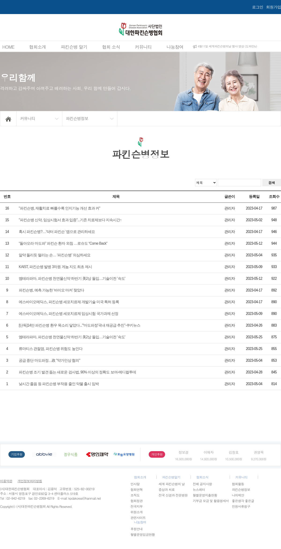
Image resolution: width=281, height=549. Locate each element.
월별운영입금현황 (142, 534)
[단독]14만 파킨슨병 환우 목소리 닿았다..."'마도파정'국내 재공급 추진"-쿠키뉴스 (79, 325)
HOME (8, 47)
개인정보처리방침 (30, 481)
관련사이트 (138, 517)
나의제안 (238, 495)
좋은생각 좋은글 (243, 500)
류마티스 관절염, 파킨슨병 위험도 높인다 (50, 349)
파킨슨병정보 (241, 489)
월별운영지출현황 (205, 495)
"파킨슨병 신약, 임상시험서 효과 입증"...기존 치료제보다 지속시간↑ (70, 220)
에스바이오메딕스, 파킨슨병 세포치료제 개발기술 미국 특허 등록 (69, 302)
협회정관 (136, 500)
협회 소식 (111, 47)
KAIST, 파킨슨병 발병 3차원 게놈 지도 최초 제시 (55, 267)
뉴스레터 (199, 489)
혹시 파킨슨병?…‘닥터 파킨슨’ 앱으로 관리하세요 (57, 232)
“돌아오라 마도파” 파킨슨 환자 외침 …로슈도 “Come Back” (63, 243)
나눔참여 (174, 47)
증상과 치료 (167, 489)
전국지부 (136, 506)
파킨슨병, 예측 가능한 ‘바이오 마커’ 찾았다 (51, 290)
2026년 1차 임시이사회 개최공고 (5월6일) (224, 46)
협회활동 (238, 484)
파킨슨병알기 (171, 477)
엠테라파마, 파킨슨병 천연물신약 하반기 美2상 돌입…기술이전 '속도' (72, 278)
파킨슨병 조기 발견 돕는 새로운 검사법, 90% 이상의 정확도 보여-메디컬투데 (77, 372)
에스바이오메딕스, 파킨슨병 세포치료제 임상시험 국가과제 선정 (68, 314)
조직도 (135, 495)
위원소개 (136, 512)
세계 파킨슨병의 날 (172, 484)
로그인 (257, 7)
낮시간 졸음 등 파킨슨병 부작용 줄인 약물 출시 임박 (59, 384)
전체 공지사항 (202, 484)
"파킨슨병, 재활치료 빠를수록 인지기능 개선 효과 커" (59, 208)
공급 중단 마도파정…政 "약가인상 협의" (49, 360)
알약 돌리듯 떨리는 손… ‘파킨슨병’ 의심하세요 (54, 255)
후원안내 (136, 529)
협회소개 (37, 47)
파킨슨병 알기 (74, 47)
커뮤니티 (143, 47)
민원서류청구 (241, 506)
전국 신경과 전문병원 (173, 495)
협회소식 (202, 477)
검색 (271, 182)
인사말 (135, 484)
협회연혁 (136, 489)
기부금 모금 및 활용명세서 (211, 500)
